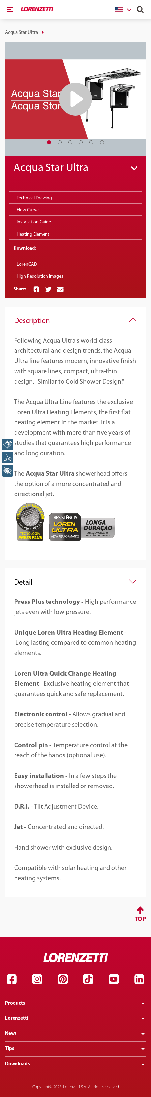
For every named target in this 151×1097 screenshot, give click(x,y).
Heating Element (33, 234)
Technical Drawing (34, 198)
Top (140, 919)
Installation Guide (34, 222)
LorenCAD (27, 264)
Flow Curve (28, 210)
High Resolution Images (40, 276)
